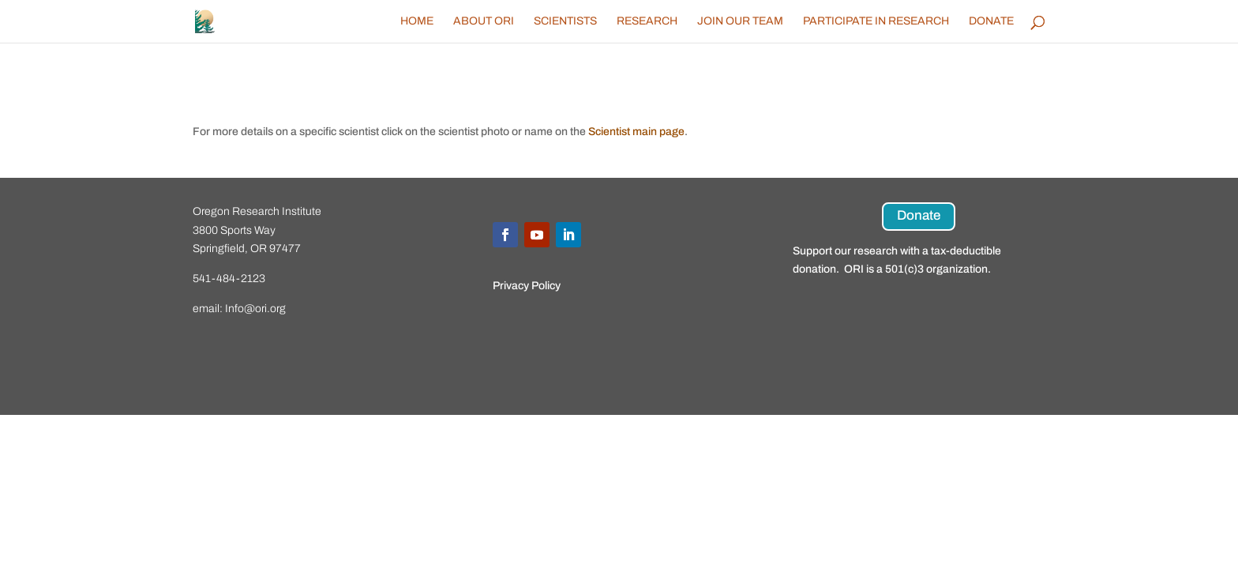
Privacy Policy (527, 286)
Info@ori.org (255, 309)
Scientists (565, 21)
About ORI (483, 21)
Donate (991, 21)
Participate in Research (876, 21)
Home (416, 21)
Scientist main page (636, 132)
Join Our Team (740, 21)
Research (647, 21)
